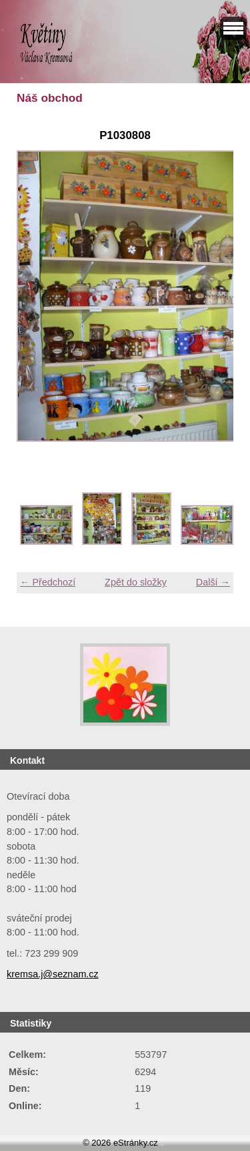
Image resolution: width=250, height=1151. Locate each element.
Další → (213, 582)
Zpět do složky (136, 582)
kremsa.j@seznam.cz (53, 974)
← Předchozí (47, 582)
